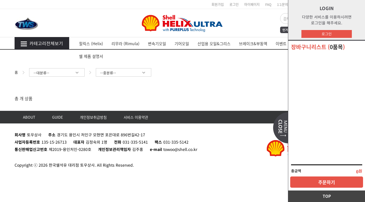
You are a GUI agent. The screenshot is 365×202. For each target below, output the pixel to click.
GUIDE (57, 117)
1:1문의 (282, 4)
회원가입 (217, 4)
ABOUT (29, 117)
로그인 (327, 33)
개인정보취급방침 (93, 117)
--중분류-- (123, 72)
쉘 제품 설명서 (91, 56)
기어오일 (182, 43)
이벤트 (281, 43)
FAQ (268, 4)
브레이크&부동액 (253, 43)
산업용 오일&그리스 (214, 43)
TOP (327, 196)
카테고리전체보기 (41, 43)
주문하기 (326, 182)
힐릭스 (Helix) (91, 43)
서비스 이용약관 (136, 117)
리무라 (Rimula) (125, 43)
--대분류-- (56, 72)
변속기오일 (157, 43)
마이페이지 (252, 4)
